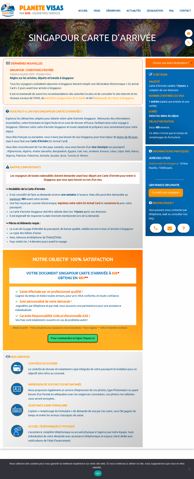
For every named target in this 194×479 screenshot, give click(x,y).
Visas (97, 10)
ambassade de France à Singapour (114, 98)
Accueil (83, 10)
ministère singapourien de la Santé (65, 98)
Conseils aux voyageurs (166, 192)
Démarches (113, 10)
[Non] (189, 469)
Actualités (134, 10)
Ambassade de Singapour (164, 163)
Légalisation (155, 10)
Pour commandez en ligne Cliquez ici (73, 338)
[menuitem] (83, 7)
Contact (185, 10)
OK (98, 473)
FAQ (171, 10)
